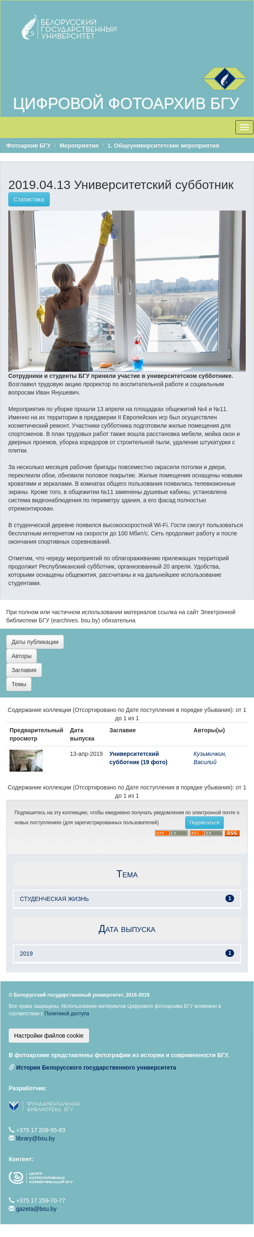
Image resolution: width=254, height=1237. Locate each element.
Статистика (29, 199)
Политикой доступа (67, 1014)
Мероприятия (79, 145)
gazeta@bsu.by (36, 1209)
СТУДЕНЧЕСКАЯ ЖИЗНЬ (54, 899)
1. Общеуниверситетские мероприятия (163, 145)
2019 (26, 953)
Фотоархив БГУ (28, 145)
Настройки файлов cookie (49, 1035)
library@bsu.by (35, 1138)
